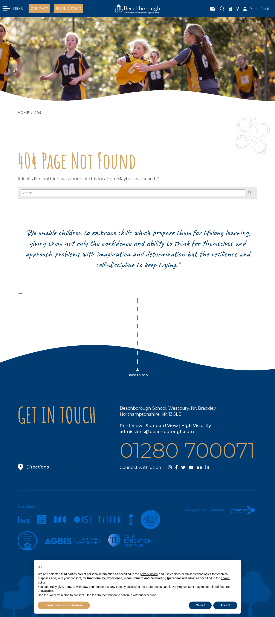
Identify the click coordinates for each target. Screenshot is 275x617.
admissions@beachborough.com (157, 431)
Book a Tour (68, 9)
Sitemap (217, 510)
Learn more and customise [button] (64, 605)
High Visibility (196, 425)
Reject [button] (200, 605)
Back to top (137, 375)
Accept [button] (225, 605)
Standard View (162, 425)
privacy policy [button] (149, 574)
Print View (131, 425)
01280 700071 (187, 450)
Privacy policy (195, 510)
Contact (39, 9)
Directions (37, 467)
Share (237, 10)
